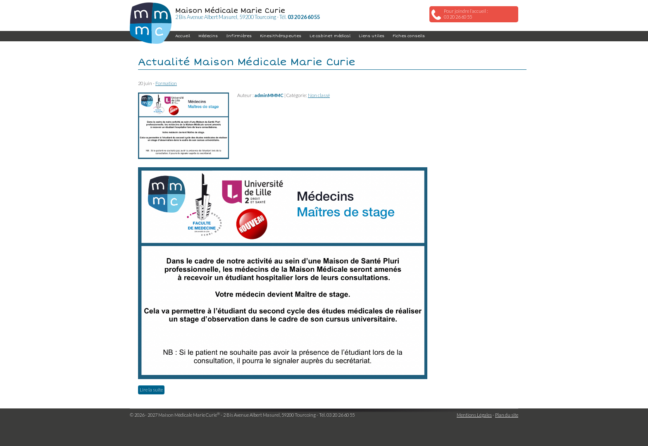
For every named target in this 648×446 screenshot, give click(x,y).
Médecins (208, 35)
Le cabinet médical (330, 35)
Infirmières (239, 35)
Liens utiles (371, 35)
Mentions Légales (474, 415)
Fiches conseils (409, 35)
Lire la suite (151, 389)
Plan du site (506, 415)
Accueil (182, 35)
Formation (166, 83)
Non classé (319, 95)
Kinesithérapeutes (280, 35)
